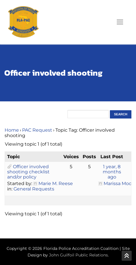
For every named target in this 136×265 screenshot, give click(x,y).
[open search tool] (103, 22)
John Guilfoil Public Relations (78, 255)
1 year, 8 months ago (112, 172)
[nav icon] (120, 22)
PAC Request (37, 130)
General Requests (33, 189)
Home (12, 130)
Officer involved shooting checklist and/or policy (28, 172)
